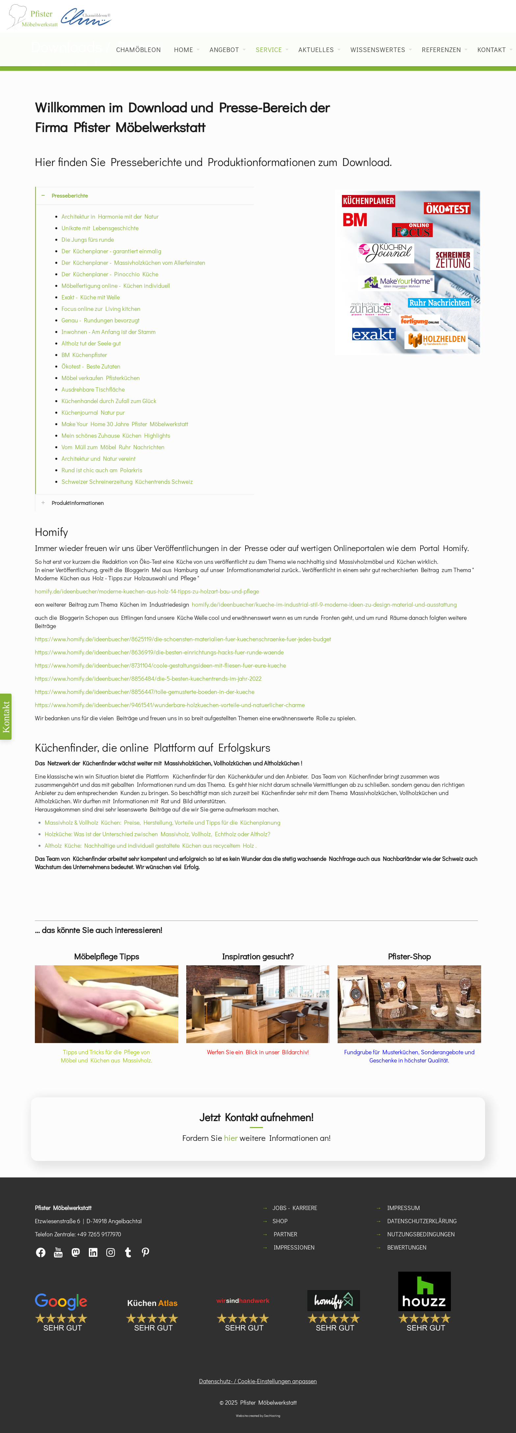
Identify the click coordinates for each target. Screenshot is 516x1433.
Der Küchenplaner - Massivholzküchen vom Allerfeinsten (133, 262)
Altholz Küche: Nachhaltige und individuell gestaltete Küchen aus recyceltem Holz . (151, 845)
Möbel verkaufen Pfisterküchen (101, 378)
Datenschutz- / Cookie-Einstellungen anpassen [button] (258, 1381)
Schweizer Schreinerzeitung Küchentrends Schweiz (127, 481)
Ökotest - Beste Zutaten (91, 366)
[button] (144, 340)
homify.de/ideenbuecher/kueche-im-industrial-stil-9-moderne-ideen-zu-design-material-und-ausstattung (324, 604)
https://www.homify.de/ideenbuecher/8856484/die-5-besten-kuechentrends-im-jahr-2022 (148, 678)
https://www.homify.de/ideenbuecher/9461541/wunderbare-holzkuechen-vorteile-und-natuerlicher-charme (170, 705)
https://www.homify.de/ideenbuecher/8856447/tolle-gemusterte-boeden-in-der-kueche (144, 692)
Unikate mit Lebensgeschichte (100, 228)
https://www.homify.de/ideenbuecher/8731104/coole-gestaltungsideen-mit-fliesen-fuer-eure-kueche (160, 665)
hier (231, 1137)
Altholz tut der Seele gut (91, 343)
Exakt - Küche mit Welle (91, 297)
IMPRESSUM (403, 1208)
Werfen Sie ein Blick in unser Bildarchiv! (258, 1052)
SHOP (280, 1221)
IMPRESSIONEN (294, 1247)
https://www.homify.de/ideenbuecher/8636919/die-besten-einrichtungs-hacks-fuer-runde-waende (159, 652)
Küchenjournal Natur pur (93, 412)
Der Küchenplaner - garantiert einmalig (111, 251)
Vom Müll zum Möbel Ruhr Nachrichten (113, 447)
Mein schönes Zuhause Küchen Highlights (116, 435)
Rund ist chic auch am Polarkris (102, 470)
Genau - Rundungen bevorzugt (101, 320)
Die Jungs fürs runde (88, 239)
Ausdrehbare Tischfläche (93, 389)
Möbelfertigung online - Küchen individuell (116, 285)
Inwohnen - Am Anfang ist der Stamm (109, 332)
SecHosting (272, 1416)
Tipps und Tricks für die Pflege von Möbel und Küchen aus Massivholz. (106, 1056)
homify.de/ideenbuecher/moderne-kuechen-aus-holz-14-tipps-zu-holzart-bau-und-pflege (147, 591)
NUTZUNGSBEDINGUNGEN (421, 1234)
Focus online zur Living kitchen (101, 309)
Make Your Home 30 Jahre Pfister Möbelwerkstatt (125, 424)
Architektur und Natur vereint (99, 458)
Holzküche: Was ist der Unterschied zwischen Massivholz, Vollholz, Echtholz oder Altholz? (157, 834)
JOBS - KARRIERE (294, 1208)
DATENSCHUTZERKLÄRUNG (422, 1221)
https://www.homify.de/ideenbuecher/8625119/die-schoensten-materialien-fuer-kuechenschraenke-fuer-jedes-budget (183, 639)
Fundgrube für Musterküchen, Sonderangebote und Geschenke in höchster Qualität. (409, 1056)
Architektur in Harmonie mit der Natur (110, 216)
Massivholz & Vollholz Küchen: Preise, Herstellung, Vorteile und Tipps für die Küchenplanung (162, 822)
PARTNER (285, 1234)
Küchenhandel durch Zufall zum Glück (109, 401)
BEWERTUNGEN (406, 1247)
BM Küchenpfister (84, 355)
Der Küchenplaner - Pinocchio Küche (110, 274)
